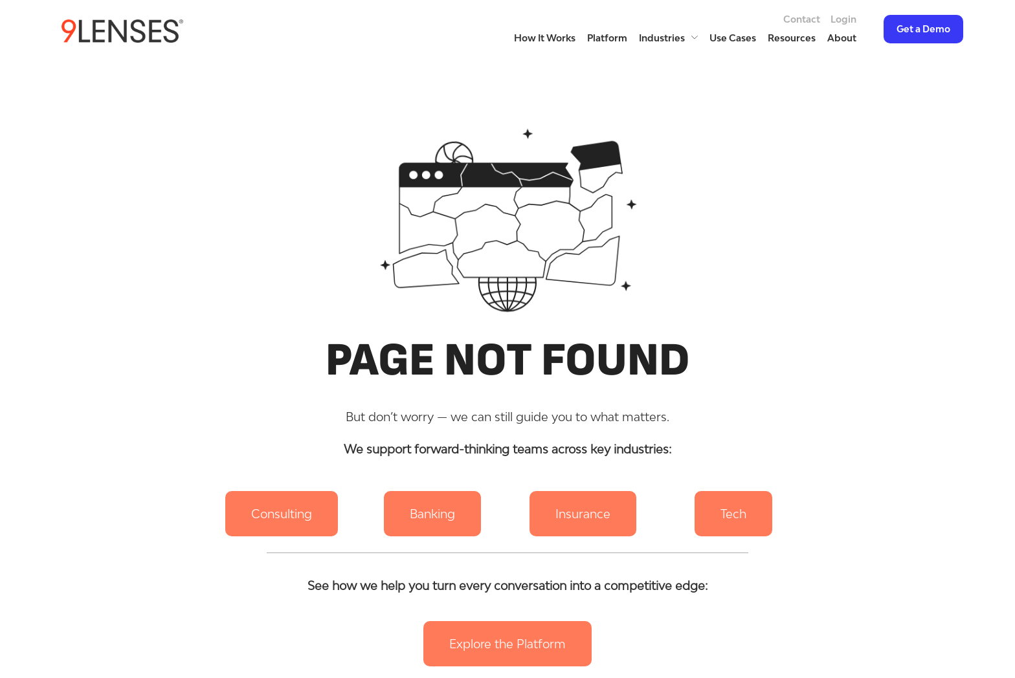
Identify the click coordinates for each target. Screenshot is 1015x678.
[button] (281, 513)
